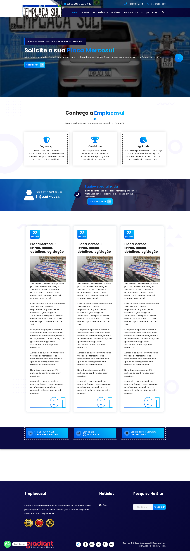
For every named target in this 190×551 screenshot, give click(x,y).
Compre (145, 12)
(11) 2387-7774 (48, 197)
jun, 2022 (35, 234)
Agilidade (143, 162)
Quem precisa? (130, 12)
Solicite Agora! (100, 201)
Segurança (46, 162)
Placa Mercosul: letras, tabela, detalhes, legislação (47, 248)
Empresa (84, 12)
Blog (154, 12)
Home (74, 12)
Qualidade (95, 162)
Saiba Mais (35, 65)
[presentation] (179, 58)
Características (100, 12)
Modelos (115, 12)
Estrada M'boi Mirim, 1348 (77, 4)
